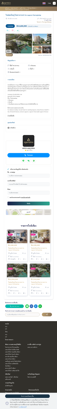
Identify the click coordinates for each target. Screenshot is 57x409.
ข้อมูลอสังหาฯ (11, 60)
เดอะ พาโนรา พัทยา (10, 359)
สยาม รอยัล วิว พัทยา (10, 368)
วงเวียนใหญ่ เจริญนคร (33, 374)
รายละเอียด (11, 79)
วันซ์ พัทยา (8, 366)
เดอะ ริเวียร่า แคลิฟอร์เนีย (11, 363)
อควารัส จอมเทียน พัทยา (11, 356)
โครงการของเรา (9, 339)
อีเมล (8, 189)
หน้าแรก (7, 8)
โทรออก (28, 155)
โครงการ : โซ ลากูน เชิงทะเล (44, 22)
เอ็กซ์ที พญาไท (9, 385)
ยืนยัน (28, 203)
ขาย (6, 326)
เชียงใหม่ (7, 374)
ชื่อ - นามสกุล (11, 172)
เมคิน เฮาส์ (8, 379)
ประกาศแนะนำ (14, 8)
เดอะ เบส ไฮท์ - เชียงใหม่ (11, 377)
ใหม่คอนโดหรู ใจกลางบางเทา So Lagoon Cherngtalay (16, 249)
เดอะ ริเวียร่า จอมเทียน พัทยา (12, 352)
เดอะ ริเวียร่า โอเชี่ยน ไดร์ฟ (12, 349)
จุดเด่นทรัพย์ (11, 122)
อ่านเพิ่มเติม (11, 115)
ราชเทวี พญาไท (9, 383)
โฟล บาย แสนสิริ (31, 377)
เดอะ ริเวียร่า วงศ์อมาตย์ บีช (12, 370)
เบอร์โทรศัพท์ (11, 181)
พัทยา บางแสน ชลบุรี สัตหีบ (13, 344)
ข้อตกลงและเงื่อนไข (34, 390)
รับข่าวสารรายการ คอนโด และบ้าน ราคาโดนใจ (18, 311)
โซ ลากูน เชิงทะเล (32, 8)
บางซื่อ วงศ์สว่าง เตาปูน (34, 344)
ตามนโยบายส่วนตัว (25, 197)
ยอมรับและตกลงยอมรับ (15, 197)
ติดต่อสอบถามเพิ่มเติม (11, 302)
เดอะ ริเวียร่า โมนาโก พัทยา (12, 354)
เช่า (6, 329)
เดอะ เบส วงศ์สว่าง (32, 347)
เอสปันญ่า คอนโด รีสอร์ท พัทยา (13, 361)
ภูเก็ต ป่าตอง (23, 8)
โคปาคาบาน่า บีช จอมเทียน (12, 347)
